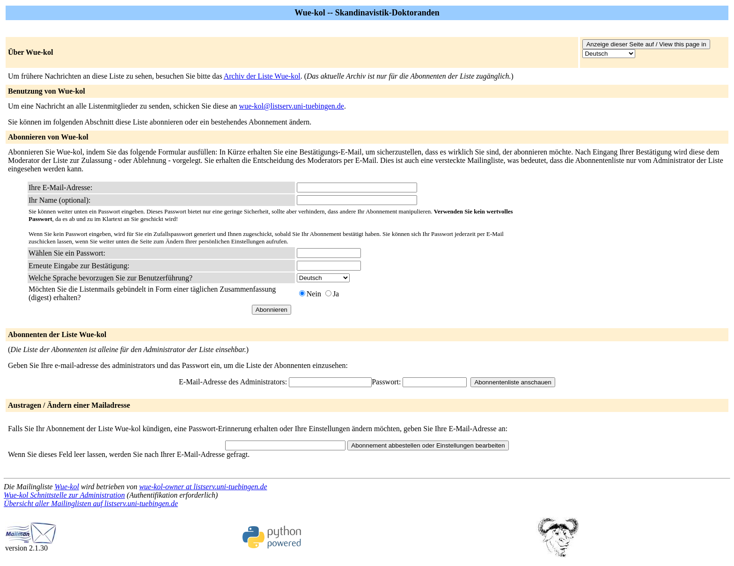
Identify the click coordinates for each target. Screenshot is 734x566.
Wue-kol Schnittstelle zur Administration (64, 495)
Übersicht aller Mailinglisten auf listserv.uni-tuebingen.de (91, 503)
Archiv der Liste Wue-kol (262, 76)
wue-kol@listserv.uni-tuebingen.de (291, 106)
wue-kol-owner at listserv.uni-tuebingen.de (203, 487)
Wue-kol (66, 487)
